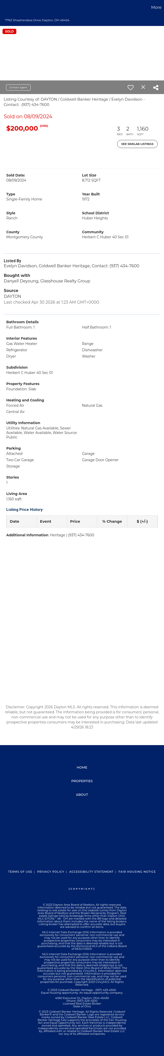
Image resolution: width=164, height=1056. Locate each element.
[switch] (130, 87)
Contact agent (18, 87)
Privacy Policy (50, 871)
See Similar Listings (137, 144)
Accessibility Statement (91, 871)
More (156, 7)
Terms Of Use (20, 871)
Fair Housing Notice (137, 871)
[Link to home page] (6, 7)
